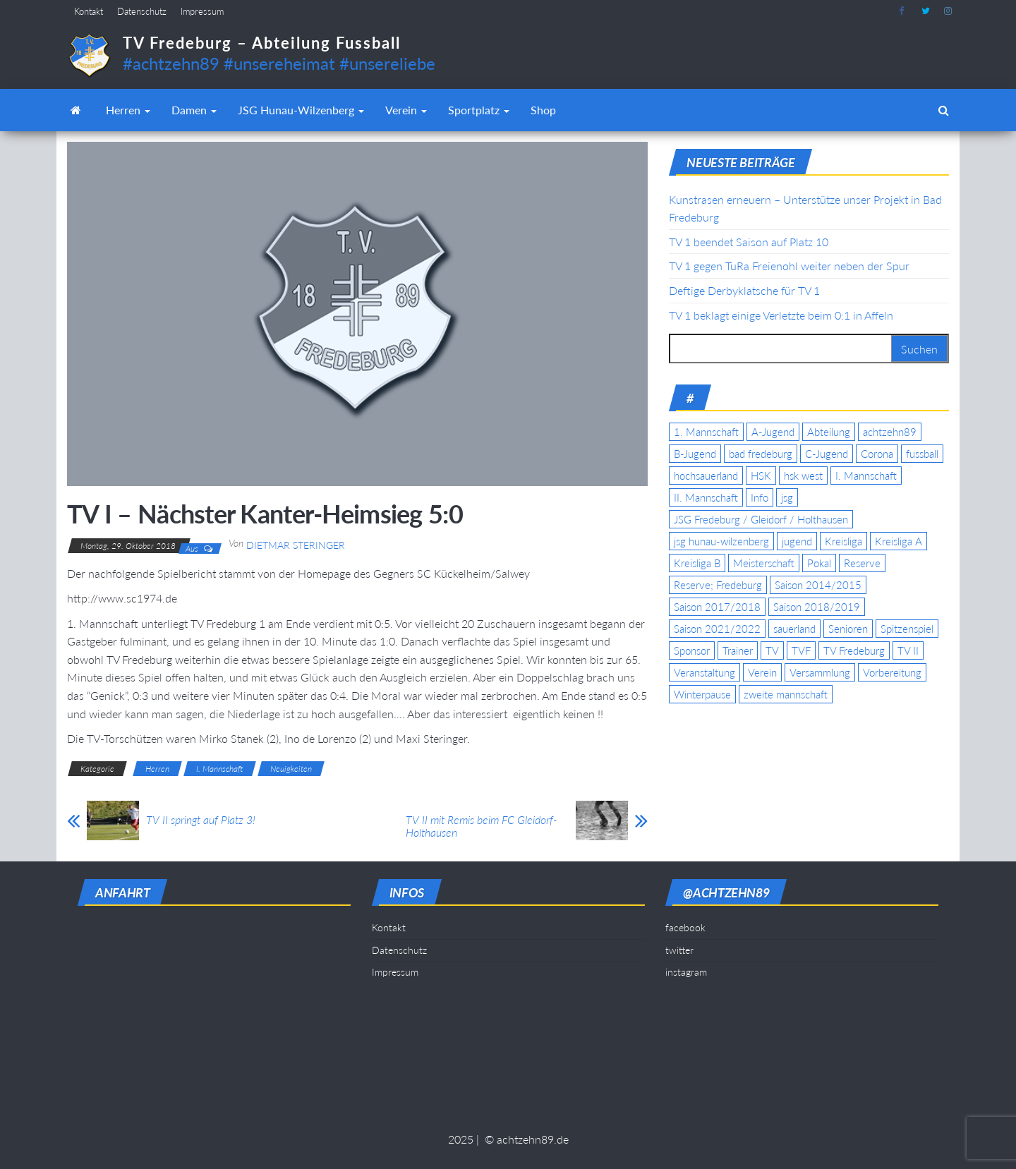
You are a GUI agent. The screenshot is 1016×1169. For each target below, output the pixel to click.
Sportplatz (478, 109)
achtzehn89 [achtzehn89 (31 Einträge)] (890, 431)
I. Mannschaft (219, 768)
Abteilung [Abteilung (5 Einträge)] (828, 431)
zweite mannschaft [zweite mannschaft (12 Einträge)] (786, 694)
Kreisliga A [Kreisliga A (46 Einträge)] (898, 541)
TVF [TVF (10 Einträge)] (801, 650)
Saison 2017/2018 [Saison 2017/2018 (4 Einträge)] (717, 606)
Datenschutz (142, 11)
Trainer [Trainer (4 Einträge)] (737, 650)
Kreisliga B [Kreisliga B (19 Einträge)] (697, 563)
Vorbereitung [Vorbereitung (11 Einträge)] (892, 672)
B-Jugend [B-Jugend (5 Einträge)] (695, 453)
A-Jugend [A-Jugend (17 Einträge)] (772, 431)
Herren (128, 109)
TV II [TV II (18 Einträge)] (908, 650)
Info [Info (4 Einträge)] (759, 497)
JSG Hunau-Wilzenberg (301, 109)
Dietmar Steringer (295, 545)
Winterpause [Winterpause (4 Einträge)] (702, 694)
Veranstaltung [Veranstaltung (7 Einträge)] (704, 672)
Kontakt (88, 11)
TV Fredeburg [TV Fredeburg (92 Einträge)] (854, 650)
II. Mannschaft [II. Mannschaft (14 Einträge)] (706, 497)
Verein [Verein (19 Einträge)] (762, 672)
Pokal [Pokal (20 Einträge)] (819, 563)
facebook (903, 11)
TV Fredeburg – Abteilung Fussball (262, 42)
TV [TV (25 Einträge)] (772, 650)
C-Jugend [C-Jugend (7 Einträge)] (826, 453)
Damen (194, 109)
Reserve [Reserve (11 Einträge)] (862, 563)
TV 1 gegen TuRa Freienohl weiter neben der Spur (789, 265)
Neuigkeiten (291, 768)
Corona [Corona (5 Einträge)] (877, 453)
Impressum (202, 11)
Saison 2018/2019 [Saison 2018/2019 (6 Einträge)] (816, 606)
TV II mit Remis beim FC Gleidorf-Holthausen (481, 826)
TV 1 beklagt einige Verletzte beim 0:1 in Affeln (781, 315)
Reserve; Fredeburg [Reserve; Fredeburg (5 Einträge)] (718, 585)
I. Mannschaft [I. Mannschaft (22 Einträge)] (866, 475)
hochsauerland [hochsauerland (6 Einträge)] (706, 475)
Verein (406, 109)
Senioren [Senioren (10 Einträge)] (848, 628)
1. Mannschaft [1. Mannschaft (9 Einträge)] (706, 431)
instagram (948, 11)
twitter (925, 11)
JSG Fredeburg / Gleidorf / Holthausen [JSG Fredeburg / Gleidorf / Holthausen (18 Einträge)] (761, 519)
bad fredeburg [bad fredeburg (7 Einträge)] (760, 453)
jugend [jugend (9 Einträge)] (797, 541)
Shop (543, 109)
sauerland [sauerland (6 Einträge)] (794, 628)
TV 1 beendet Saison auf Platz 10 (748, 241)
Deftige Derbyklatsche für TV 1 (744, 290)
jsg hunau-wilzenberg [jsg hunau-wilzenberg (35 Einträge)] (721, 541)
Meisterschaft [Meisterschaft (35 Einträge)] (763, 563)
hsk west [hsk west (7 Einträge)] (803, 475)
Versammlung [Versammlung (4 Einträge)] (820, 672)
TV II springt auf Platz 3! (200, 819)
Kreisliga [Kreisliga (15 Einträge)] (843, 541)
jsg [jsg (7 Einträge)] (787, 497)
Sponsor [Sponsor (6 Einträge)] (692, 650)
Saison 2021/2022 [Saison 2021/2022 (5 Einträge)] (717, 628)
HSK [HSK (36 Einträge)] (761, 475)
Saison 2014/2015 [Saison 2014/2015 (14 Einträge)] (818, 585)
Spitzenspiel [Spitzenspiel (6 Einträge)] (907, 628)
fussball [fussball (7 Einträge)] (922, 453)
